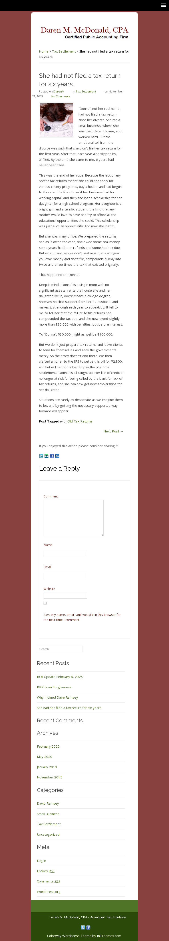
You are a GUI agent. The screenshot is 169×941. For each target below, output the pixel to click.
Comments (48, 881)
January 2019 (47, 767)
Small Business (48, 813)
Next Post (113, 431)
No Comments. (61, 96)
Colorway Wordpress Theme (69, 935)
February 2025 (48, 746)
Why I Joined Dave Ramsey (57, 697)
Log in (41, 860)
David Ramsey (48, 803)
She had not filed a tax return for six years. (69, 707)
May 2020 (44, 756)
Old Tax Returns (80, 421)
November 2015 (49, 777)
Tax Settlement (64, 51)
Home (43, 51)
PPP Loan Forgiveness (54, 687)
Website (49, 589)
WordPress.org (48, 891)
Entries (45, 871)
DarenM (58, 91)
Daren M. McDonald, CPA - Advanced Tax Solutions (88, 917)
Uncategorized (48, 834)
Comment (51, 496)
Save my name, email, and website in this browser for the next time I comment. (82, 617)
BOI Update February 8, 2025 (60, 676)
